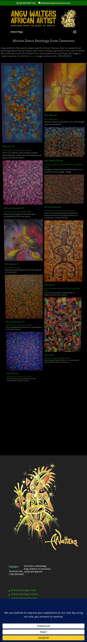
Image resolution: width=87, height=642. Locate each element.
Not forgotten (50, 104)
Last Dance (47, 226)
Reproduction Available (20, 160)
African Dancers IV (23, 213)
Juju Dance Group (52, 131)
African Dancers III (18, 159)
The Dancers (22, 234)
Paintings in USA (19, 188)
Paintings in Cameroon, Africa (20, 124)
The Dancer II (18, 187)
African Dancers (51, 158)
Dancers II (48, 197)
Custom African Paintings (24, 598)
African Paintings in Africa (24, 594)
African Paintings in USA (23, 590)
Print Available (50, 133)
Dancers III (12, 122)
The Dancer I (50, 101)
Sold (31, 160)
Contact (33, 52)
